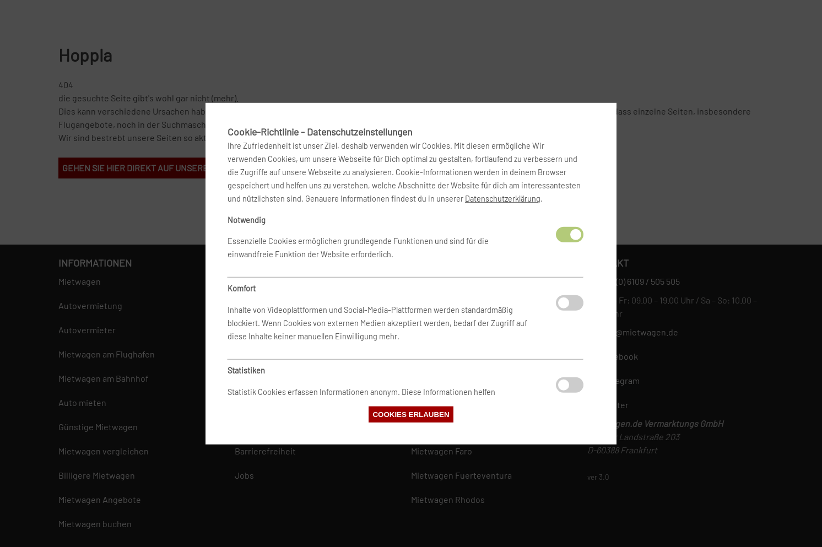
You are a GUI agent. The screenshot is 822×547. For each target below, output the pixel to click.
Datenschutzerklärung (502, 198)
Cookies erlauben (410, 414)
